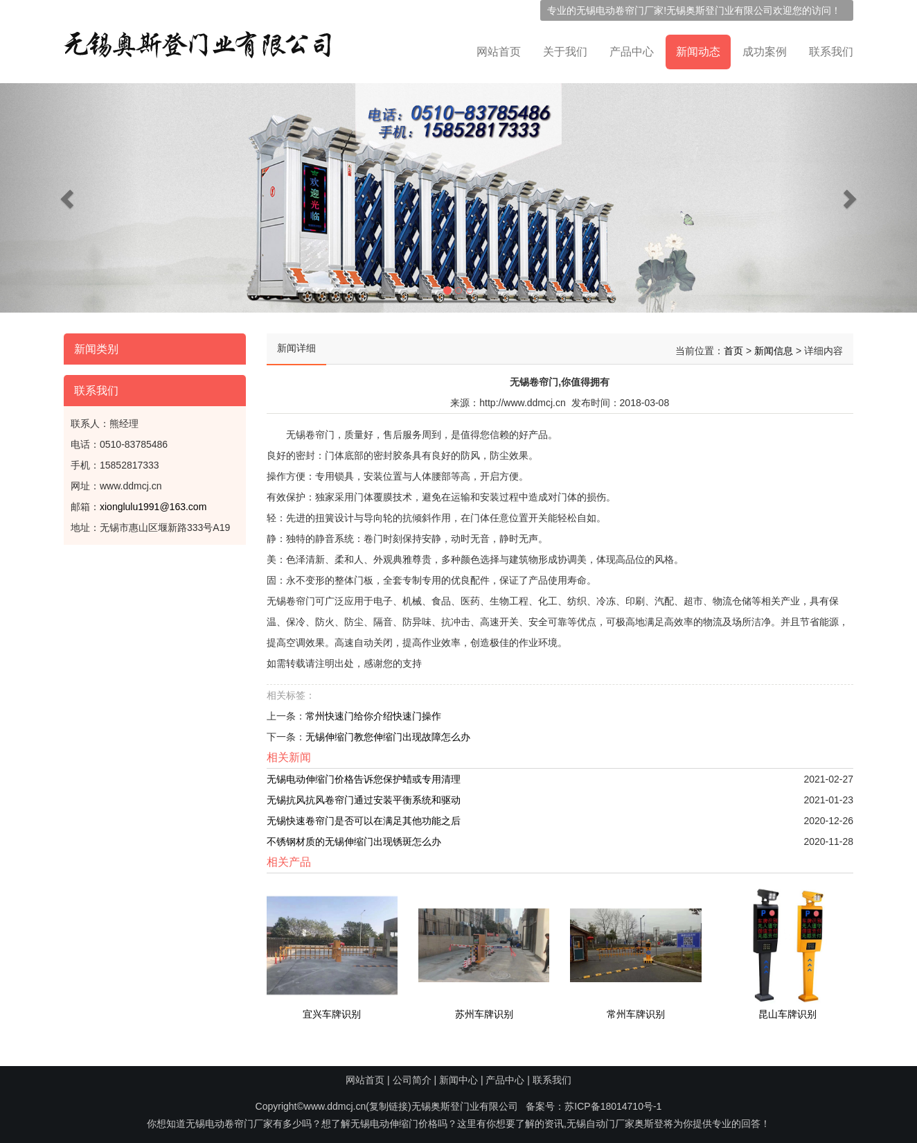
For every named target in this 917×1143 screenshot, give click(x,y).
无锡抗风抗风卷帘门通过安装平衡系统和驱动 (364, 795)
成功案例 (764, 52)
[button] (69, 198)
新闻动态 (698, 52)
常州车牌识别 (636, 1009)
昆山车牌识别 (787, 1009)
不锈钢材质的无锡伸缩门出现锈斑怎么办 (354, 837)
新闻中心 (458, 1079)
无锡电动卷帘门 (610, 10)
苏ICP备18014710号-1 (612, 1106)
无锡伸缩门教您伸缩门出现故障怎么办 (387, 732)
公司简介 (412, 1079)
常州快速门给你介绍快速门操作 (373, 711)
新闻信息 (773, 346)
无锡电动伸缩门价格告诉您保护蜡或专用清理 (364, 774)
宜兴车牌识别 (332, 1009)
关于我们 (565, 52)
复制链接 (388, 1106)
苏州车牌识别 (484, 1009)
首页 (733, 346)
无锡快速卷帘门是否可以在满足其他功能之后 (364, 816)
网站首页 (499, 52)
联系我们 (831, 52)
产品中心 (631, 52)
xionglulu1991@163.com (153, 502)
